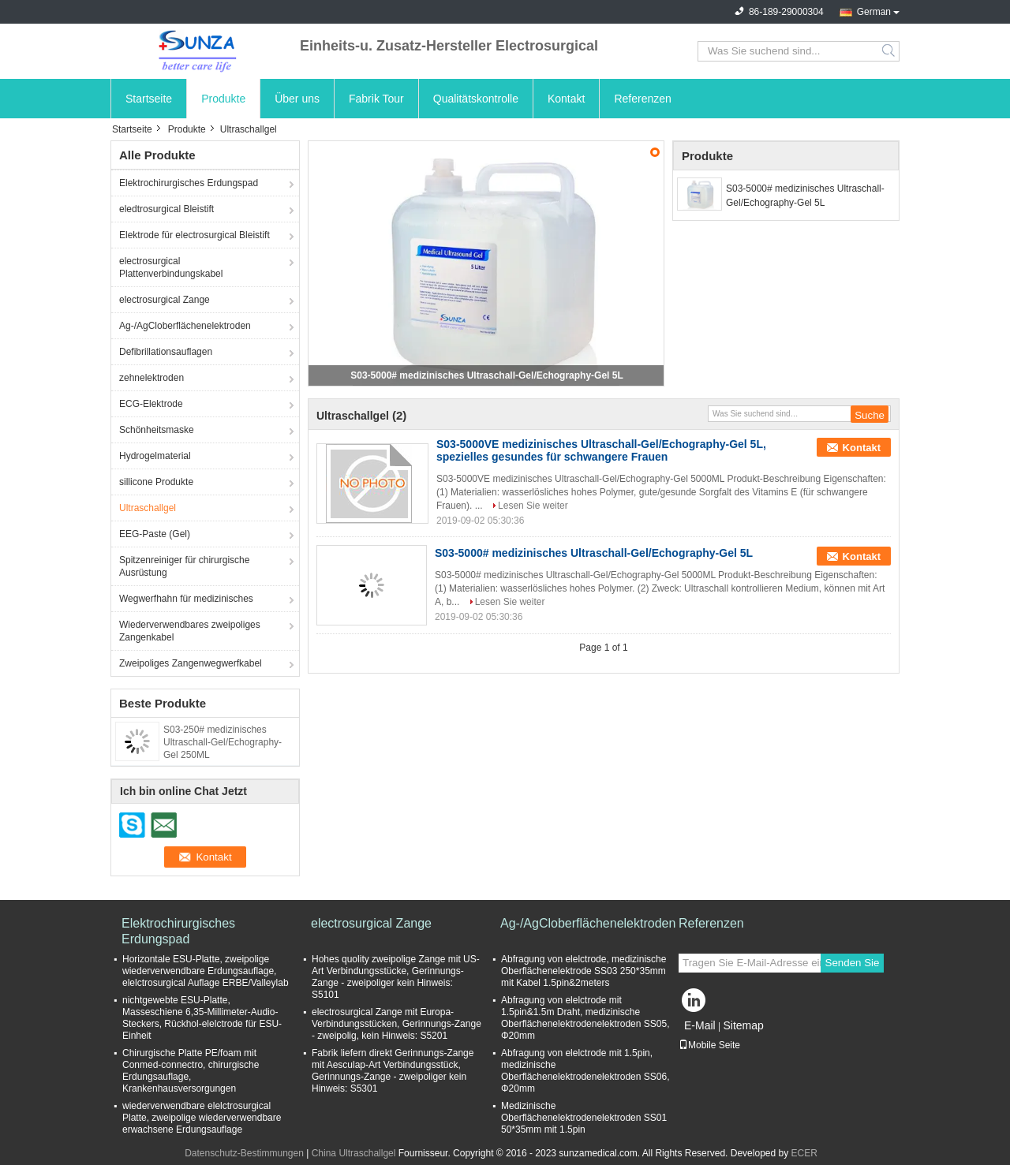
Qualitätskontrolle (475, 98)
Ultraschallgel (147, 507)
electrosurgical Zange (164, 299)
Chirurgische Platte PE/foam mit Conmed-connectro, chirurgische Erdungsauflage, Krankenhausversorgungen (190, 1070)
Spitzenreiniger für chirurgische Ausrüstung (184, 566)
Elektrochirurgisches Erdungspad (188, 183)
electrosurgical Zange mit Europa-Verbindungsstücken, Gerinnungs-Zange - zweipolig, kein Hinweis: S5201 (396, 1023)
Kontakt (566, 98)
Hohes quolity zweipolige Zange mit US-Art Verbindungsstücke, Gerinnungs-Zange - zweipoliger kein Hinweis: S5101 (396, 977)
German (874, 11)
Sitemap (743, 1025)
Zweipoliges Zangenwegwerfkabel (190, 663)
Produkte (223, 98)
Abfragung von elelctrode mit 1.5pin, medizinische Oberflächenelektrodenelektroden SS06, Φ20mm (585, 1070)
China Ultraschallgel (354, 1153)
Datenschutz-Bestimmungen (244, 1153)
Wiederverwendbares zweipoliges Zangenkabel (189, 631)
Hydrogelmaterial (155, 455)
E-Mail (700, 1025)
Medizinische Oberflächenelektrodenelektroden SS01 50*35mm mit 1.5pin (584, 1117)
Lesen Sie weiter (533, 505)
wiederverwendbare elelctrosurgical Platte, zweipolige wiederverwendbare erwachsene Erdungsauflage (201, 1117)
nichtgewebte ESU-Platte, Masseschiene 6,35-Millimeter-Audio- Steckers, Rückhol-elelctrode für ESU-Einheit (202, 1018)
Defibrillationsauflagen (165, 351)
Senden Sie (852, 963)
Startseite (148, 98)
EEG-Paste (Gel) (154, 534)
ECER (804, 1153)
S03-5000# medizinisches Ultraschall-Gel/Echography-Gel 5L (486, 375)
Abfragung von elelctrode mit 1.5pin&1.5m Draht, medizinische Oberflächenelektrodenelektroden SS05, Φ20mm (585, 1018)
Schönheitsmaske (156, 429)
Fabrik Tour (376, 98)
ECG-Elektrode (151, 403)
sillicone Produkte (156, 481)
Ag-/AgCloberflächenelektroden (185, 325)
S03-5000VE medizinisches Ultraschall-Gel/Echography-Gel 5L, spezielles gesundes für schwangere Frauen (601, 450)
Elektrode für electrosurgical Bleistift (194, 235)
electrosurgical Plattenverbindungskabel (171, 267)
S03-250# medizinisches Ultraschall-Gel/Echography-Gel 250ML (222, 742)
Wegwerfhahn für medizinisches (186, 598)
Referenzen (642, 98)
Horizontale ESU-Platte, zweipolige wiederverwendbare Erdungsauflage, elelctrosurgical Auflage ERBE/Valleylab (205, 971)
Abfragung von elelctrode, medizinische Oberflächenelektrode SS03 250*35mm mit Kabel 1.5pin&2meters (583, 971)
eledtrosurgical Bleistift (166, 209)
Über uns (297, 98)
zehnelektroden (151, 377)
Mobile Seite (709, 1045)
